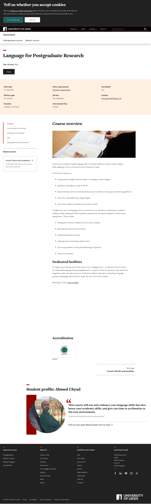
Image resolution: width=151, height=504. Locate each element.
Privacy (25, 500)
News (42, 479)
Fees (8, 138)
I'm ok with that (13, 20)
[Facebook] (115, 474)
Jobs (78, 455)
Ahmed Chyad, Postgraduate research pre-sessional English (86, 416)
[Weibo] (136, 474)
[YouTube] (126, 474)
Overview (10, 124)
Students (74, 29)
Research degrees (9, 462)
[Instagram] (131, 474)
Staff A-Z (80, 479)
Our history (44, 458)
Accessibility (33, 500)
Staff (83, 29)
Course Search (9, 34)
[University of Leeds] (132, 497)
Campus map (44, 455)
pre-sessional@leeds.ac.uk (111, 98)
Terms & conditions (45, 500)
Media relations (82, 472)
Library (79, 465)
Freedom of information (61, 500)
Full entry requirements (61, 90)
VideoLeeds (81, 476)
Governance (44, 465)
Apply (9, 72)
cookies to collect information (21, 10)
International (7, 465)
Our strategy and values (48, 469)
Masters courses (32, 40)
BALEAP (54, 359)
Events (42, 483)
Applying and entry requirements (18, 142)
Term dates (81, 458)
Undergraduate (8, 455)
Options (32, 20)
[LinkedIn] (120, 474)
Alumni (103, 29)
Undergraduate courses (13, 40)
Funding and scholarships (15, 133)
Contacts (80, 483)
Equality (43, 472)
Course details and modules (16, 128)
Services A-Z (81, 462)
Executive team (45, 476)
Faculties (93, 29)
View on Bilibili (73, 283)
